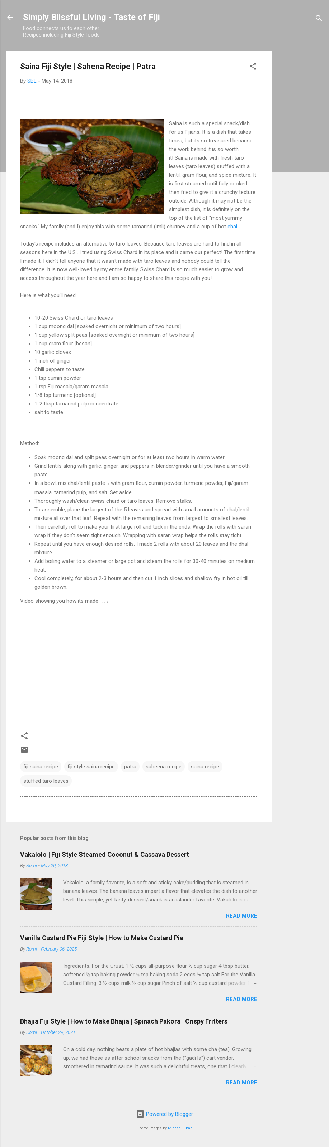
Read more (241, 916)
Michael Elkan (180, 1128)
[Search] (319, 19)
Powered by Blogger (164, 1114)
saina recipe (205, 766)
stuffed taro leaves (46, 781)
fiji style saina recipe (91, 766)
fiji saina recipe (40, 766)
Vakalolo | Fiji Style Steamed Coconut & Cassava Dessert (104, 854)
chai (232, 226)
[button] (253, 67)
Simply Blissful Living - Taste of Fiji (91, 17)
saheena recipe (164, 766)
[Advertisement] (300, 158)
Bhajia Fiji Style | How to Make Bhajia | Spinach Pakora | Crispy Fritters (123, 1021)
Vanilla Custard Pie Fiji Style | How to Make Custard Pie (101, 938)
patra (130, 766)
